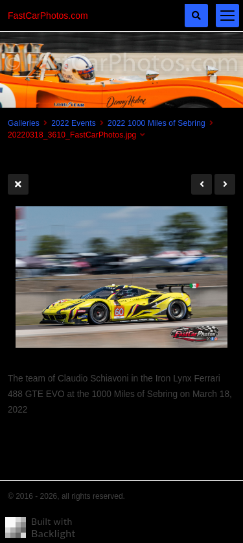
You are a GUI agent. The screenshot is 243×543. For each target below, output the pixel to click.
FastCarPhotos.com (48, 15)
